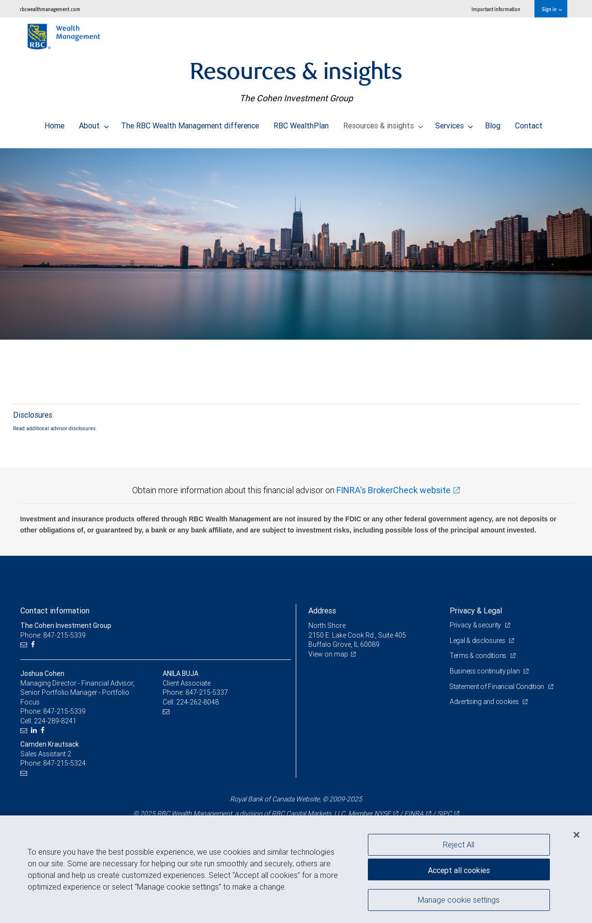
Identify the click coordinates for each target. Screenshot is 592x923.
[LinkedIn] (35, 730)
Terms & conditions (479, 655)
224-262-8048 (197, 702)
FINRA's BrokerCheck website (393, 490)
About (94, 123)
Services (454, 123)
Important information (495, 9)
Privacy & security (476, 625)
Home (54, 123)
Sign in (552, 9)
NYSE (382, 813)
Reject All (458, 844)
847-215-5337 (206, 692)
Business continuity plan (485, 671)
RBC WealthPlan (301, 123)
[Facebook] (34, 644)
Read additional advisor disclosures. (55, 428)
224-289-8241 (55, 721)
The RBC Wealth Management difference (190, 123)
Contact (529, 123)
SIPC (444, 813)
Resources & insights (383, 123)
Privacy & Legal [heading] (476, 610)
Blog (493, 123)
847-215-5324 (64, 763)
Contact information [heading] (55, 610)
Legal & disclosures (478, 640)
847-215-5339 (64, 711)
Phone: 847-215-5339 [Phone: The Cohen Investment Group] (53, 635)
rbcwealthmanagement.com (50, 9)
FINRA (414, 813)
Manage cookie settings (459, 900)
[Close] (576, 834)
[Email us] (25, 644)
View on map (328, 654)
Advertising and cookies (485, 701)
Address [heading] (322, 610)
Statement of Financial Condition (498, 686)
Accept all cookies (459, 870)
